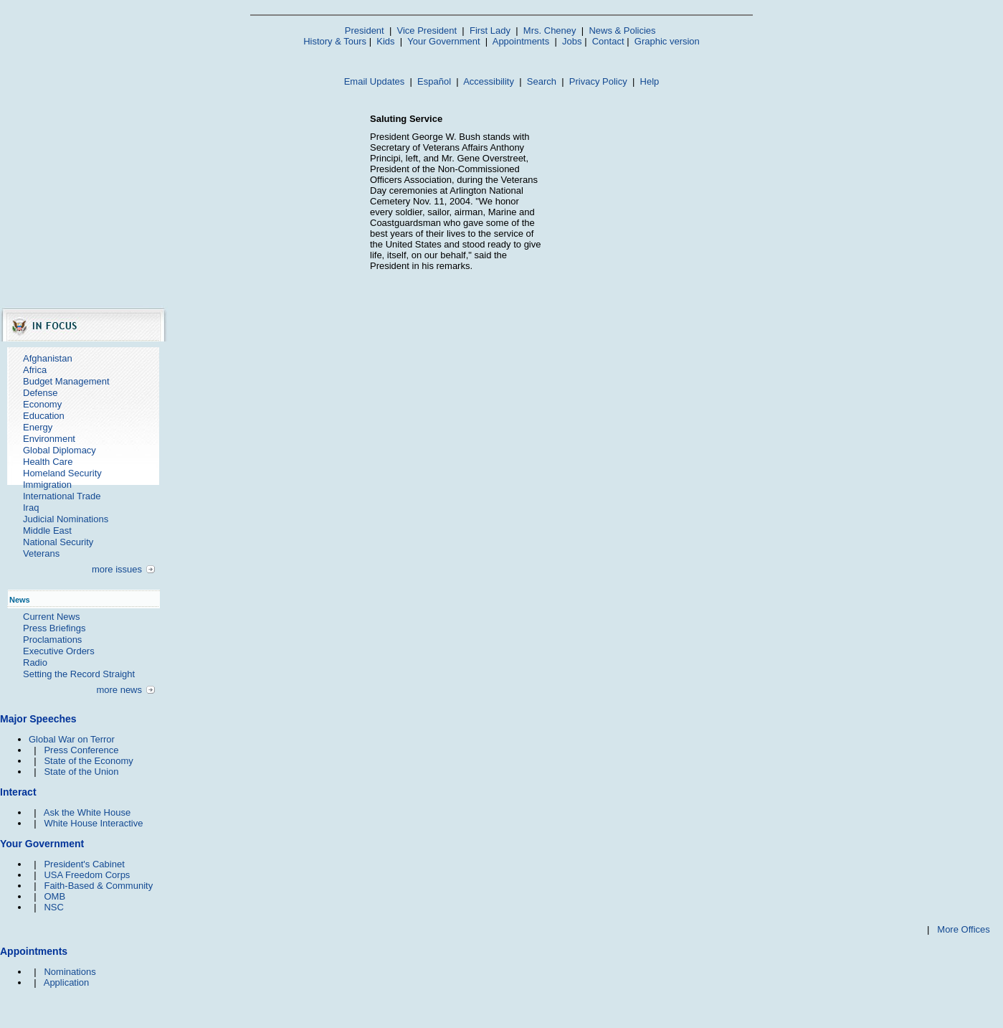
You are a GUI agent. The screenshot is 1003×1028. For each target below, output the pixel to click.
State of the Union (81, 771)
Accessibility (488, 81)
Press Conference (81, 750)
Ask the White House (87, 812)
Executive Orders (59, 651)
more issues (117, 569)
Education (44, 415)
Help (650, 81)
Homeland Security (62, 473)
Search (541, 81)
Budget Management (66, 381)
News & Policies (622, 30)
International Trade (61, 496)
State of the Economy (88, 760)
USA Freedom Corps (87, 874)
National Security (58, 542)
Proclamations (52, 639)
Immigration (47, 484)
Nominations (69, 971)
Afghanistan (47, 358)
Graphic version (667, 41)
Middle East (47, 530)
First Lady (490, 30)
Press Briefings (54, 628)
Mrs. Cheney (549, 30)
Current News (51, 616)
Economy (42, 404)
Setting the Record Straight (79, 674)
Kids (385, 41)
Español (434, 81)
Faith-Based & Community (98, 885)
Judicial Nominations (65, 519)
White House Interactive (93, 823)
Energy (37, 427)
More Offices (963, 929)
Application (67, 982)
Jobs (571, 41)
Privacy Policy (598, 81)
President (364, 30)
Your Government (443, 41)
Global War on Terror (72, 739)
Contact (608, 41)
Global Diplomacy (59, 450)
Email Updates (374, 81)
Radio (35, 662)
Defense (40, 392)
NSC (53, 907)
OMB (54, 896)
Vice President (427, 30)
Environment (49, 438)
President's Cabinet (84, 864)
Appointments (521, 41)
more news (119, 689)
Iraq (31, 507)
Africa (35, 369)
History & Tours (334, 41)
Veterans (41, 553)
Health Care (47, 461)
